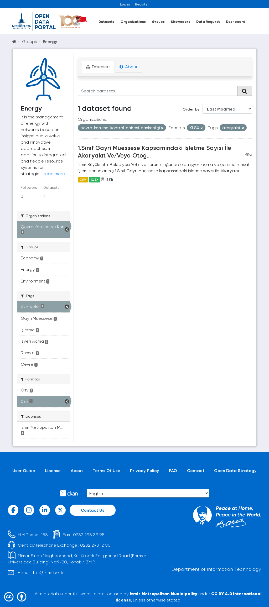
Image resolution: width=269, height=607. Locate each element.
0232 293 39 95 (89, 534)
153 (44, 534)
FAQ (173, 470)
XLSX (94, 179)
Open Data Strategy (235, 470)
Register (142, 4)
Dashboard (235, 21)
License (53, 470)
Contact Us (92, 510)
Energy (50, 41)
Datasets (107, 21)
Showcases (180, 21)
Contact (195, 470)
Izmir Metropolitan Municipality (163, 593)
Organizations (133, 21)
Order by (191, 109)
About (128, 66)
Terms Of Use (106, 470)
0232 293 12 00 (95, 545)
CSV (83, 179)
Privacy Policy (144, 470)
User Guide (23, 470)
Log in (125, 4)
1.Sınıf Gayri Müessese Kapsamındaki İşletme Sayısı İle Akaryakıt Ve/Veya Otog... (154, 151)
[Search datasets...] (158, 91)
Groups (158, 21)
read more (54, 173)
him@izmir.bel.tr (48, 572)
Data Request (208, 21)
